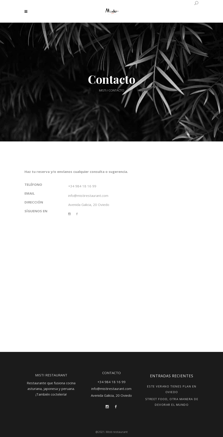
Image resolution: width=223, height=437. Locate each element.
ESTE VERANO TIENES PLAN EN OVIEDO (171, 389)
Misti (102, 90)
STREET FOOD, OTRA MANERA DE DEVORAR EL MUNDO (172, 402)
